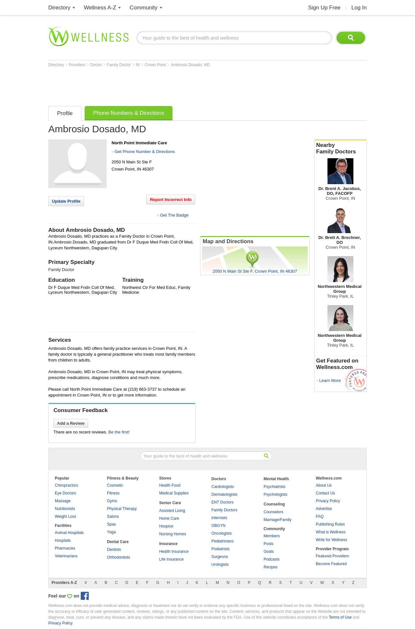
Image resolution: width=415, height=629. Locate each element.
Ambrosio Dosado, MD (190, 65)
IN (138, 65)
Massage (63, 501)
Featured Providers (332, 556)
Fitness (113, 493)
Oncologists (221, 533)
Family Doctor (119, 65)
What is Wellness (331, 532)
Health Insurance (174, 551)
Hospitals (63, 540)
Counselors (273, 512)
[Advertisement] (166, 85)
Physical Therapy (122, 508)
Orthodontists (118, 557)
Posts (268, 543)
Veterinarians (66, 556)
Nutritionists (65, 508)
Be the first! (119, 432)
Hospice (166, 526)
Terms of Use (340, 617)
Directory (59, 8)
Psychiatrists (274, 486)
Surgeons (219, 556)
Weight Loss (65, 516)
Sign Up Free (324, 8)
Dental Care (118, 542)
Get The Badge (174, 215)
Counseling (274, 504)
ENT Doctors (222, 502)
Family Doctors (224, 510)
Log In (359, 8)
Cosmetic (115, 485)
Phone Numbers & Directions (128, 113)
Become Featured (331, 564)
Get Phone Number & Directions (144, 151)
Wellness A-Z (100, 8)
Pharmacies (65, 548)
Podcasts (271, 559)
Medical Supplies (174, 493)
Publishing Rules (330, 524)
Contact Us (325, 493)
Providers (77, 65)
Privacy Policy (328, 501)
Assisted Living (172, 510)
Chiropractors (66, 485)
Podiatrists (220, 549)
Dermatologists (224, 494)
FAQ (320, 516)
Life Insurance (171, 559)
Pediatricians (222, 541)
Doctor (96, 65)
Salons (113, 516)
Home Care (169, 518)
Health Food (169, 485)
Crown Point (156, 65)
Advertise (324, 508)
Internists (219, 518)
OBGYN (218, 525)
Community (144, 8)
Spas (111, 524)
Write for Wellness (331, 540)
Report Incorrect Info (171, 199)
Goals (269, 551)
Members (272, 536)
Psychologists (275, 494)
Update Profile (66, 201)
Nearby (340, 148)
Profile (65, 113)
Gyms (112, 501)
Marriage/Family (277, 519)
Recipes (271, 567)
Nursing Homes (172, 534)
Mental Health (276, 479)
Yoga (111, 532)
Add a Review (71, 423)
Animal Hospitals (69, 532)
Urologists (220, 564)
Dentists (114, 549)
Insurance (168, 543)
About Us (324, 485)
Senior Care (170, 503)
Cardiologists (222, 486)
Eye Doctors (65, 493)
